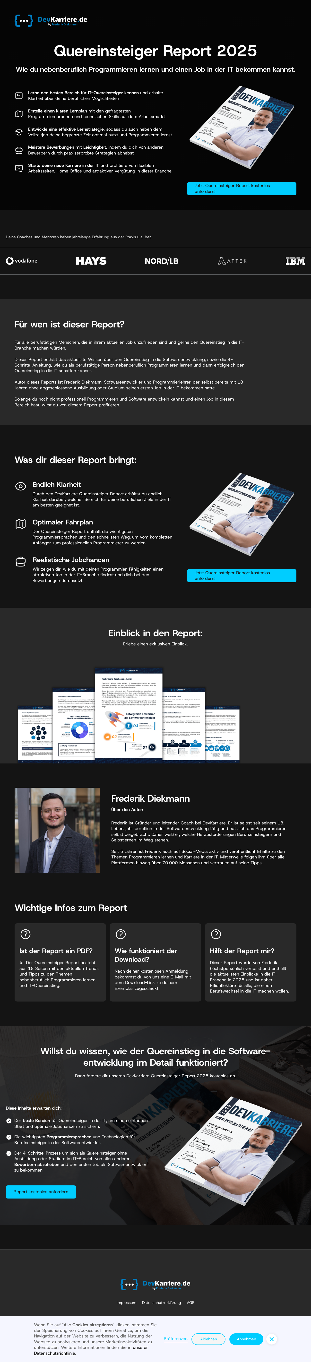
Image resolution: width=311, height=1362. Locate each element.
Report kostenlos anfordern (41, 1192)
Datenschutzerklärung (161, 1302)
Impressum (126, 1302)
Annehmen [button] (246, 1339)
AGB (191, 1302)
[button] (271, 1339)
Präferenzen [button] (176, 1339)
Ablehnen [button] (208, 1339)
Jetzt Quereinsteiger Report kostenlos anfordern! (232, 188)
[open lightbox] (129, 710)
